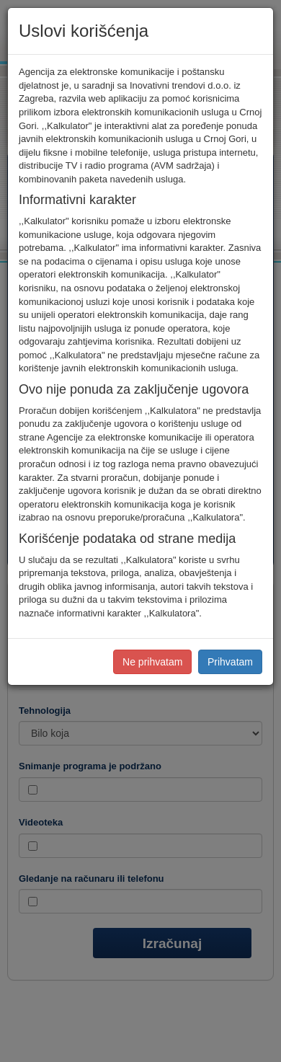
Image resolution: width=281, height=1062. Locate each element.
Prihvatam (230, 662)
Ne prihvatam (152, 662)
